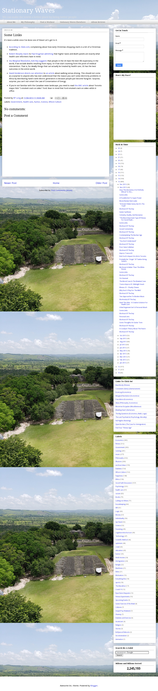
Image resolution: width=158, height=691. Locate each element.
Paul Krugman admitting (42, 54)
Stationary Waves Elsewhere (73, 22)
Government (16, 102)
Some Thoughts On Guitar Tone (130, 323)
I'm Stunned (123, 278)
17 (119, 170)
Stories (118, 629)
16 (119, 172)
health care (28, 102)
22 (119, 154)
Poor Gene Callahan (126, 247)
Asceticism (119, 621)
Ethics (118, 479)
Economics (119, 440)
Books (118, 497)
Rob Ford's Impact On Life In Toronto (132, 256)
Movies (118, 515)
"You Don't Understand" (127, 241)
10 (119, 373)
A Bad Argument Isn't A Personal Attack (133, 307)
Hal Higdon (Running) (123, 421)
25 (119, 148)
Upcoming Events (122, 600)
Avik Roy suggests (39, 61)
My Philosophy (28, 22)
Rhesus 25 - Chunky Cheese (129, 287)
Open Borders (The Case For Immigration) (131, 424)
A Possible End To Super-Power (130, 198)
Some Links (123, 195)
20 (119, 160)
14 (119, 179)
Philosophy (120, 458)
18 (119, 166)
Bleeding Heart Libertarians (125, 410)
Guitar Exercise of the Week (125, 604)
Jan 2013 (123, 363)
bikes (117, 572)
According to (19, 47)
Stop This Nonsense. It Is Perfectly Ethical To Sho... (131, 191)
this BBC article (81, 85)
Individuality (120, 518)
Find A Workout (47, 22)
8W (117, 508)
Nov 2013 (123, 187)
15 (119, 175)
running (118, 451)
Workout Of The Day (126, 209)
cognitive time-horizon (124, 533)
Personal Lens (124, 317)
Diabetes (119, 469)
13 (119, 182)
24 (119, 151)
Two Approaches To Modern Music (131, 296)
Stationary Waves (28, 10)
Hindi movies (120, 558)
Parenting (119, 529)
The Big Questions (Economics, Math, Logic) (131, 414)
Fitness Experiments (123, 597)
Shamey (118, 614)
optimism (119, 543)
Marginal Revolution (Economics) (127, 396)
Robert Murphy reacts (18, 54)
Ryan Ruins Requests (123, 593)
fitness (118, 444)
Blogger (94, 686)
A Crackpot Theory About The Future (132, 329)
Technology (120, 536)
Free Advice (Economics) (124, 399)
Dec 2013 (123, 184)
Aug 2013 (123, 342)
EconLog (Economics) (123, 392)
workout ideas (121, 465)
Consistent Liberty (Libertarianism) (128, 389)
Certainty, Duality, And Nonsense (130, 215)
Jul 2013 (123, 345)
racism (118, 494)
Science (44, 102)
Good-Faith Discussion (124, 483)
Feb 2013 (123, 360)
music (118, 454)
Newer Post (10, 183)
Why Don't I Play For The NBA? (130, 290)
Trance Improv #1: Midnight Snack (131, 284)
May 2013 (123, 351)
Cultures (118, 607)
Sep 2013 (123, 338)
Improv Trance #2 (125, 253)
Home (56, 183)
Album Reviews (98, 22)
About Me (11, 22)
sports (118, 582)
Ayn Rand (119, 522)
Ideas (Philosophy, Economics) (126, 403)
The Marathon (121, 586)
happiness (119, 476)
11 (119, 370)
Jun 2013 (123, 348)
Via (19, 61)
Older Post (101, 183)
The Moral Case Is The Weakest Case (132, 281)
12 (119, 367)
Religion (118, 625)
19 (119, 163)
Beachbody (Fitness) (123, 385)
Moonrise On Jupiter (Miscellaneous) (128, 406)
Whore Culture (55, 102)
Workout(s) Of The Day (127, 299)
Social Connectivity (126, 229)
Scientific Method (122, 540)
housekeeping (120, 504)
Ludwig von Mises (122, 501)
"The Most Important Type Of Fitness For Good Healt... (132, 219)
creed (117, 547)
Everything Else (121, 579)
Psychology (120, 486)
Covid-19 (119, 589)
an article (50, 73)
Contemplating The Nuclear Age (130, 235)
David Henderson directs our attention (26, 73)
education (119, 550)
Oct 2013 (123, 335)
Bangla (118, 565)
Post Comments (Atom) (61, 190)
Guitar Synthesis (125, 212)
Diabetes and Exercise (123, 618)
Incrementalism (121, 636)
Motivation (119, 575)
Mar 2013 (123, 357)
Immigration (120, 561)
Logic (117, 511)
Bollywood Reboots (123, 632)
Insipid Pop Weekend (123, 611)
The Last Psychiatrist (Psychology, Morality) (131, 417)
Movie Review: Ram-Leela (128, 201)
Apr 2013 (123, 354)
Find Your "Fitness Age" (124, 428)
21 (119, 157)
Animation (119, 639)
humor (37, 102)
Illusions (119, 461)
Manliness (119, 568)
